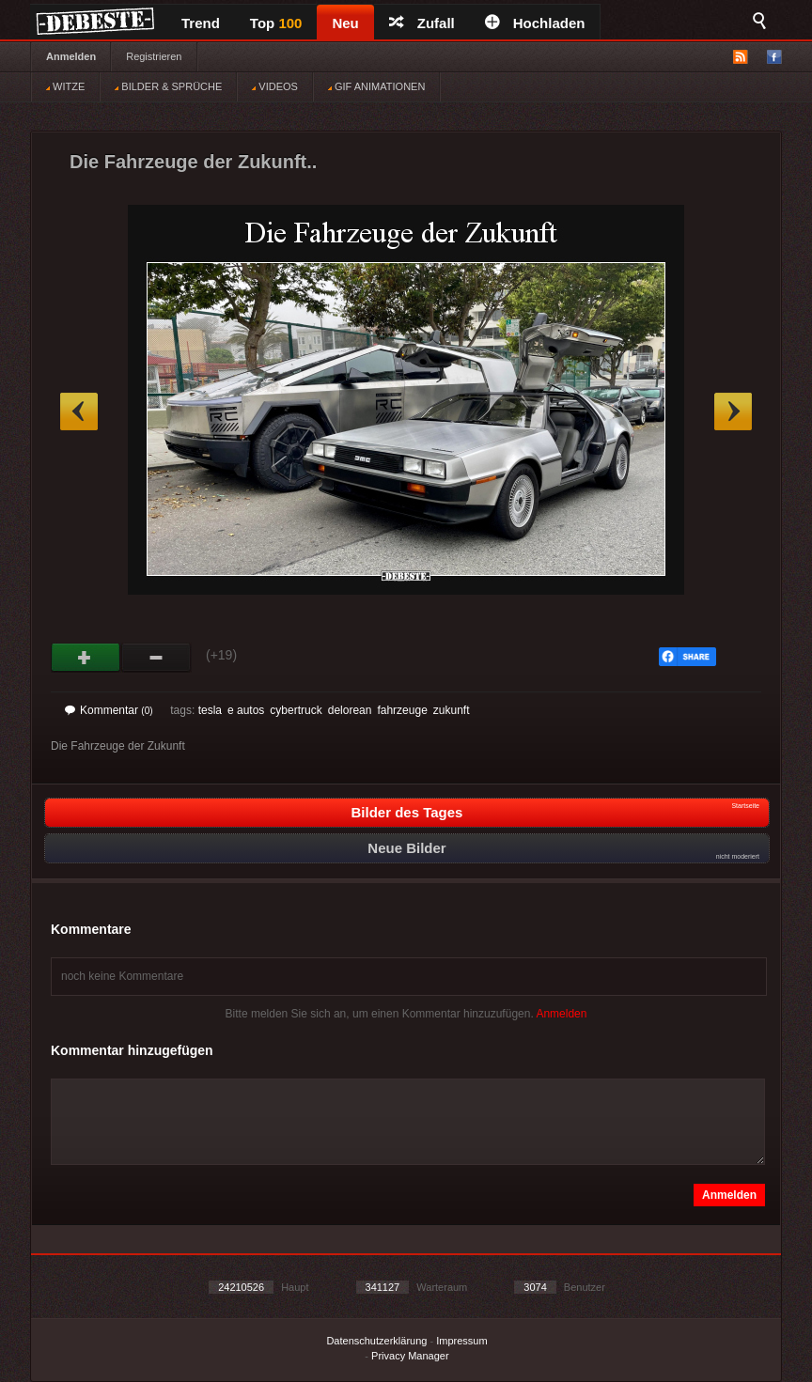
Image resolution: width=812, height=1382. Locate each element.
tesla (210, 710)
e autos (245, 710)
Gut (86, 658)
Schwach (156, 658)
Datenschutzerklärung (376, 1340)
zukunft (451, 710)
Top (276, 23)
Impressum (461, 1340)
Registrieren (153, 56)
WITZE (65, 86)
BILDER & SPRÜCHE (168, 86)
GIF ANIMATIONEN (376, 86)
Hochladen (535, 23)
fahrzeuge (402, 710)
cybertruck (295, 710)
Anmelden (71, 56)
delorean (350, 710)
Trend (200, 23)
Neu (345, 23)
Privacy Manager (410, 1355)
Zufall (422, 23)
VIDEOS (275, 86)
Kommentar (109, 710)
